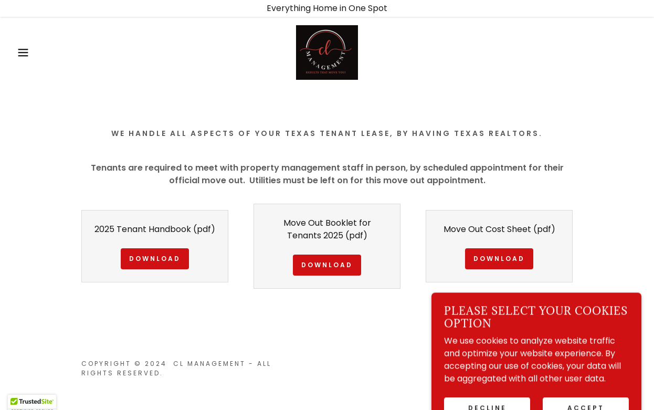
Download (155, 258)
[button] (33, 52)
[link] (327, 52)
